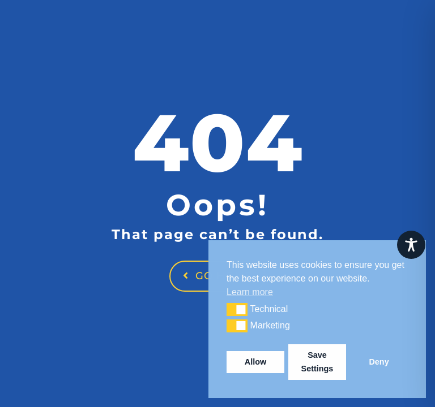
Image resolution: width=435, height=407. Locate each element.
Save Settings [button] (317, 361)
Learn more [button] (250, 292)
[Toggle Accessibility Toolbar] (411, 245)
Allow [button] (255, 361)
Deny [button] (379, 361)
